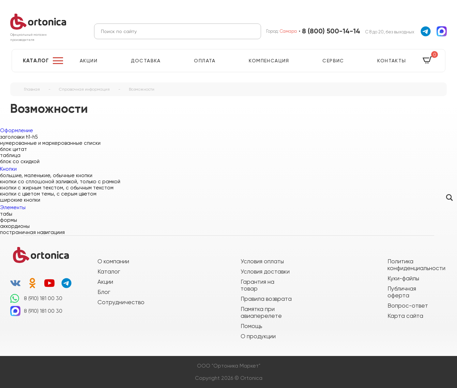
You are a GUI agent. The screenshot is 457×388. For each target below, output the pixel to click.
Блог (103, 292)
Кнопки (8, 169)
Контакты (391, 60)
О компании (113, 261)
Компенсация (269, 60)
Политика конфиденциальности (413, 264)
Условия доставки (265, 271)
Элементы (13, 207)
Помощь (251, 326)
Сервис (333, 60)
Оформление (16, 130)
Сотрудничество (120, 302)
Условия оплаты (262, 261)
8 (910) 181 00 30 (43, 298)
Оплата (204, 60)
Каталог (36, 61)
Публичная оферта (401, 292)
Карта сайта (405, 315)
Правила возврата (266, 298)
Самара (288, 31)
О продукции (258, 336)
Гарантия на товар (257, 285)
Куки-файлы (403, 278)
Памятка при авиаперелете (261, 312)
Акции (88, 60)
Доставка (146, 60)
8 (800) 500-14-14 (331, 31)
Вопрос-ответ (407, 305)
